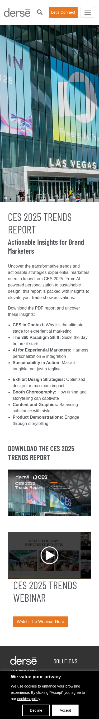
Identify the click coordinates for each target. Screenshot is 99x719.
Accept (65, 710)
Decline (36, 710)
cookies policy (28, 699)
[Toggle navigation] (87, 12)
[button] (40, 12)
